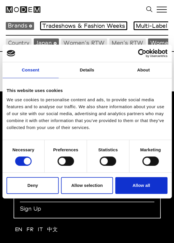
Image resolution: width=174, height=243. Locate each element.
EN (19, 229)
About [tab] (143, 69)
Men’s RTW (127, 42)
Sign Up (30, 208)
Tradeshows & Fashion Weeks (83, 25)
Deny (32, 185)
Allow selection (87, 185)
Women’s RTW (83, 42)
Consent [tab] (30, 69)
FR (30, 229)
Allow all (141, 185)
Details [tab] (87, 69)
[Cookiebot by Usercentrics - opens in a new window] (142, 53)
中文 (52, 229)
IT (40, 229)
